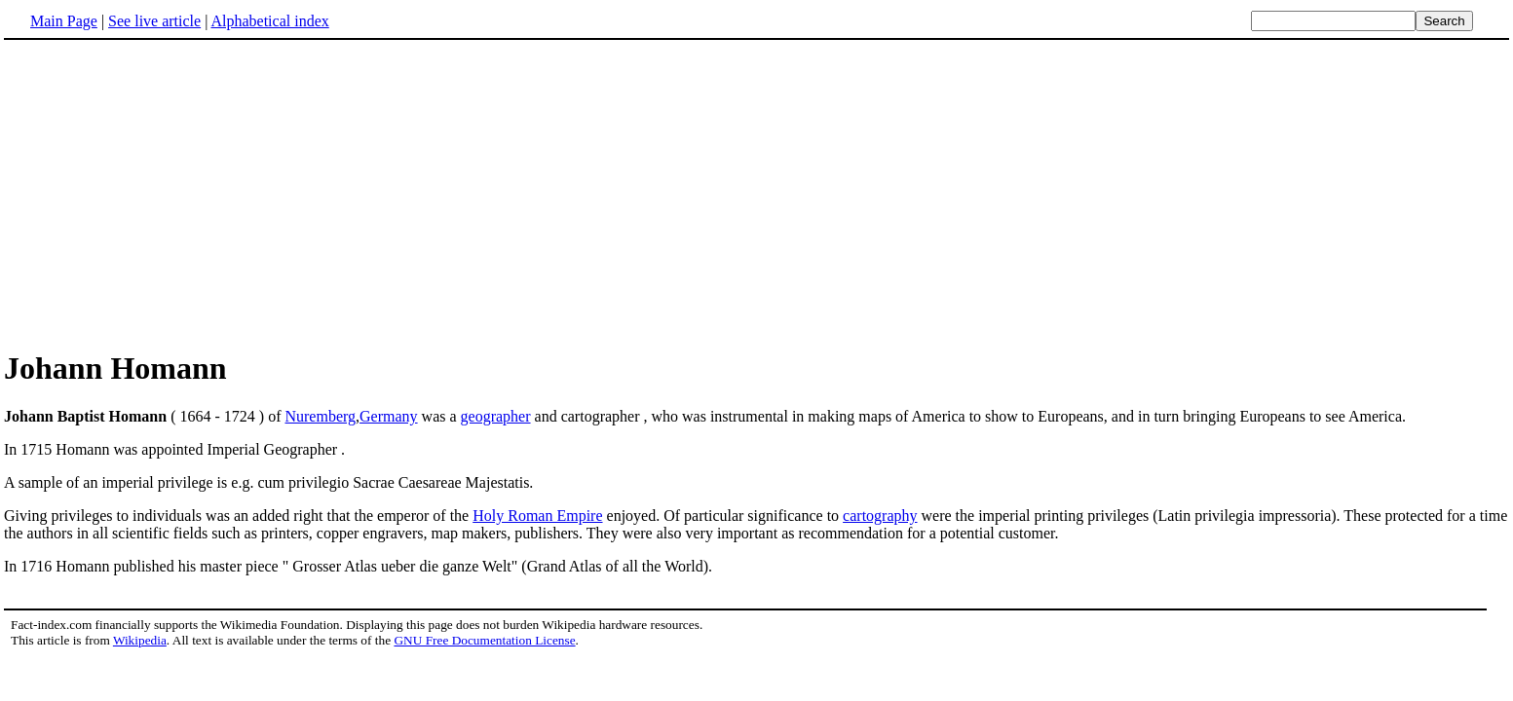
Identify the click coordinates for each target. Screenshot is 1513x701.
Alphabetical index (269, 21)
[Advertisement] (757, 193)
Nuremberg (320, 416)
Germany (388, 416)
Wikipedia (140, 640)
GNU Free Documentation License (484, 640)
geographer (496, 416)
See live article (154, 21)
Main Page (63, 21)
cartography (880, 515)
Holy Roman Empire (537, 515)
